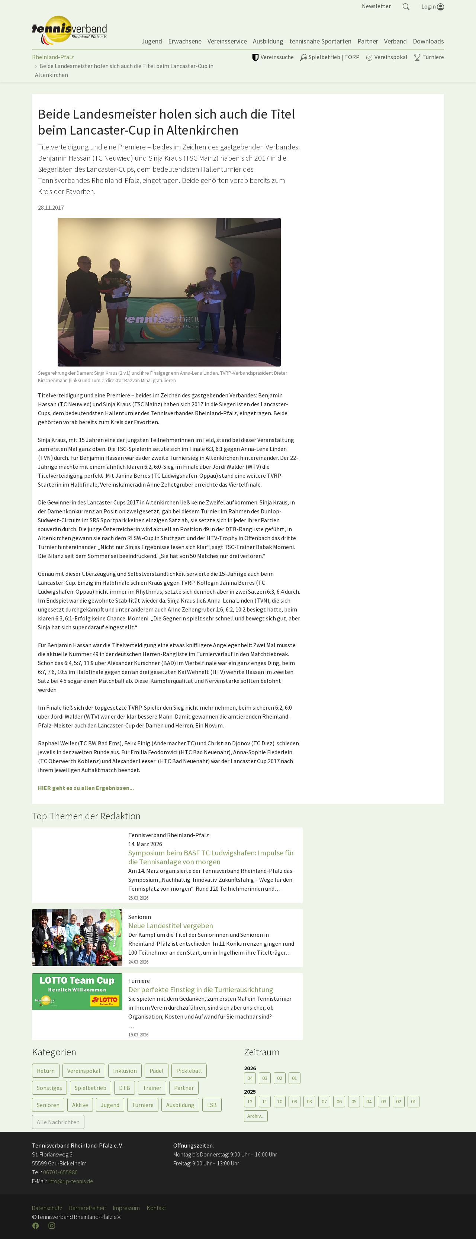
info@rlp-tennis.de (70, 1181)
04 (250, 1078)
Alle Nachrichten (58, 1122)
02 (279, 1078)
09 (294, 1101)
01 (294, 1078)
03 (264, 1078)
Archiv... (255, 1116)
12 (250, 1101)
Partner (184, 1087)
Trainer (152, 1087)
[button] (406, 6)
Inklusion (125, 1070)
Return (46, 1070)
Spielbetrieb (90, 1087)
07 (324, 1101)
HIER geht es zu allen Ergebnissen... (86, 787)
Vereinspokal (83, 1070)
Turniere (143, 1105)
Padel (156, 1070)
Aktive (80, 1105)
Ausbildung (180, 1105)
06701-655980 (60, 1172)
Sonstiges (49, 1087)
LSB (212, 1105)
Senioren (48, 1105)
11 (264, 1101)
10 (279, 1101)
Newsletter (376, 6)
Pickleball (189, 1070)
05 (354, 1101)
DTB (124, 1087)
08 (309, 1101)
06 (339, 1101)
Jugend (110, 1105)
